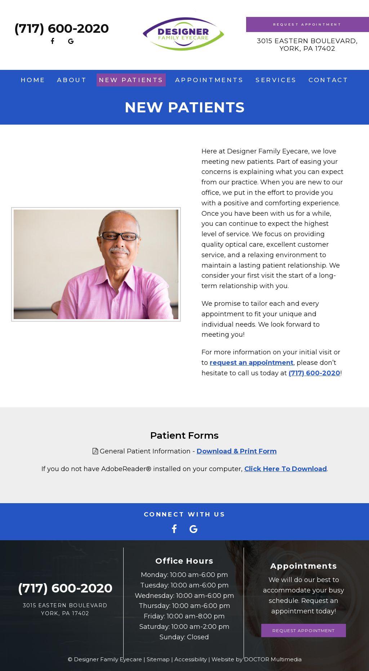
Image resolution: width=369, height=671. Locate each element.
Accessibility (190, 659)
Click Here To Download (285, 469)
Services (276, 80)
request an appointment (248, 363)
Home (33, 80)
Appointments (209, 80)
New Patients (131, 80)
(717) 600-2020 (61, 28)
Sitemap (158, 659)
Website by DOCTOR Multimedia (257, 659)
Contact (328, 80)
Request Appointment (307, 24)
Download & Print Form (237, 451)
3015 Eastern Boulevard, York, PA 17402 (307, 45)
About (72, 80)
